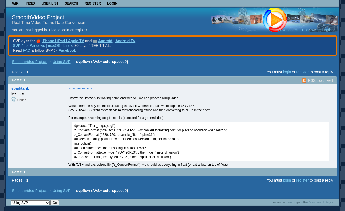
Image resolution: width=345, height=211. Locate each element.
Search (71, 3)
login (287, 72)
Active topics (286, 30)
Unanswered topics (318, 30)
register (302, 72)
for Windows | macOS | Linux (42, 45)
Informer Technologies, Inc (320, 202)
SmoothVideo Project (38, 17)
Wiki (15, 3)
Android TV (125, 41)
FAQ (26, 50)
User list (50, 3)
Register (93, 3)
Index (31, 3)
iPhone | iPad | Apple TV (63, 41)
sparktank (20, 88)
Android (105, 41)
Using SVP (61, 62)
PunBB (289, 202)
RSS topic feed (320, 80)
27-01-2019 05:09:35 (80, 88)
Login (112, 3)
